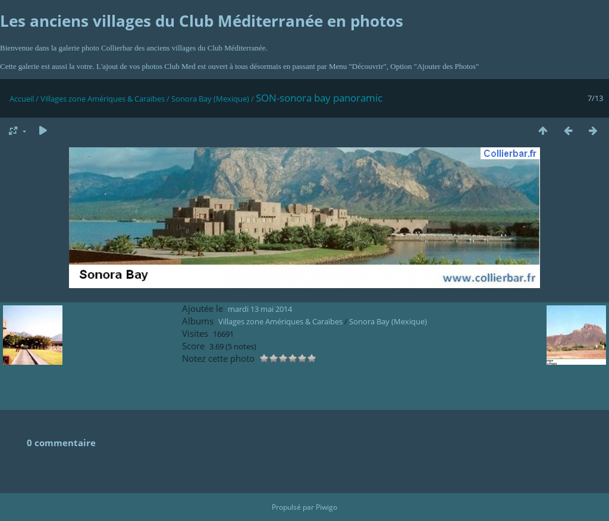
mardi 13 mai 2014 (260, 309)
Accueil (22, 98)
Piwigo (326, 507)
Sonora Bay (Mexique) (210, 98)
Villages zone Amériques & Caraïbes (102, 98)
